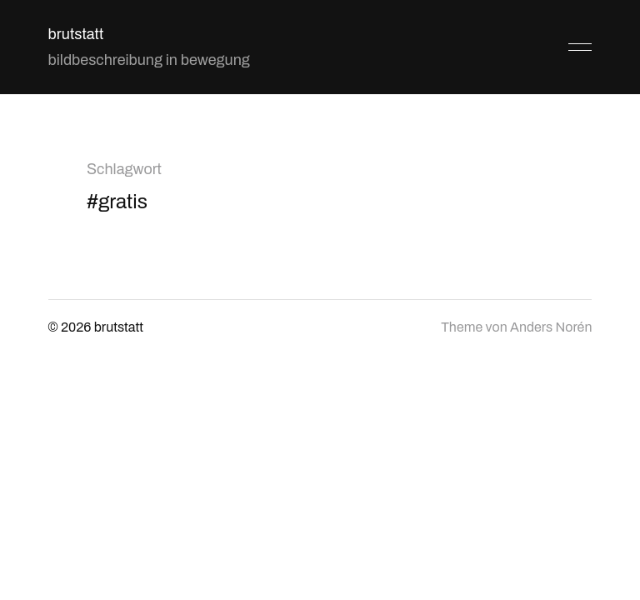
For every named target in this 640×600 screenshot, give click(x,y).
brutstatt (76, 34)
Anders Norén (551, 327)
